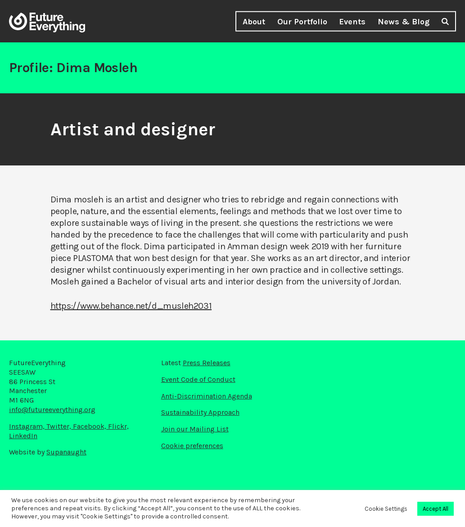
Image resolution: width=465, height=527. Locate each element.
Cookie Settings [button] (386, 508)
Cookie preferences (192, 445)
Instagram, (27, 426)
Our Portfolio (302, 22)
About (254, 22)
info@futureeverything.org (52, 409)
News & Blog (403, 22)
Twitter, (59, 426)
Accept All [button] (435, 508)
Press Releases (206, 362)
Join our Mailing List (195, 429)
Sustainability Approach (200, 412)
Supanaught (66, 452)
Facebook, (90, 426)
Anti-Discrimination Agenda (206, 396)
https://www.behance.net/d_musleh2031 (131, 306)
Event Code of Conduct (198, 379)
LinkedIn (23, 435)
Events (352, 22)
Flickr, (118, 426)
